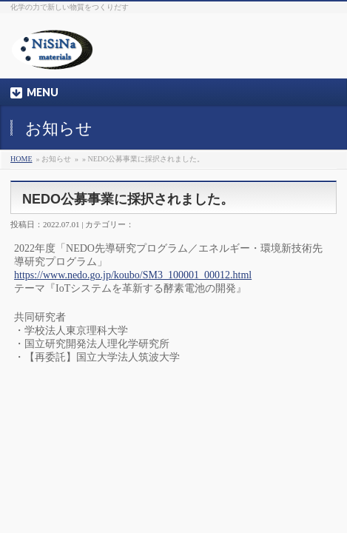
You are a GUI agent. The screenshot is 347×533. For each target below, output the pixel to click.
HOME (21, 159)
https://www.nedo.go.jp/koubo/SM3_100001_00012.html (133, 275)
